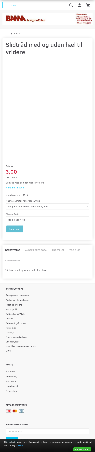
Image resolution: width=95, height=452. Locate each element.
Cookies (9, 318)
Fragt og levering (14, 304)
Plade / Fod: (12, 213)
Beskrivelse (12, 250)
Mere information (15, 187)
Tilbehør (74, 250)
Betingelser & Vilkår (15, 313)
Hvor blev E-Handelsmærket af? (21, 346)
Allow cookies (82, 449)
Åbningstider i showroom (17, 295)
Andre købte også (36, 250)
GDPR (8, 350)
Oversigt (10, 332)
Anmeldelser (12, 260)
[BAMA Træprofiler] (47, 18)
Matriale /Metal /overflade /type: (23, 200)
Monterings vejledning (16, 337)
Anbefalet (58, 250)
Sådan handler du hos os (17, 300)
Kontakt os (11, 327)
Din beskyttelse (13, 341)
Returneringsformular (16, 323)
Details (19, 445)
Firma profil (11, 309)
